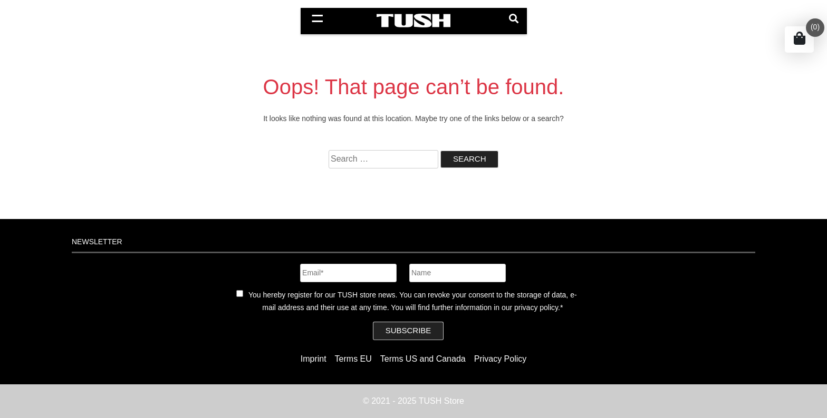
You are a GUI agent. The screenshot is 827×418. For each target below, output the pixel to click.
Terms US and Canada (423, 358)
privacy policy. (537, 307)
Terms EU (353, 358)
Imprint (313, 358)
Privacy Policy (500, 358)
